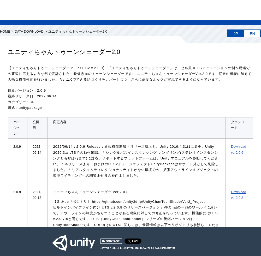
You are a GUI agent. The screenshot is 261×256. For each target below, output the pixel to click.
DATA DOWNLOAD (29, 31)
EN (252, 34)
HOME (5, 31)
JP (236, 34)
